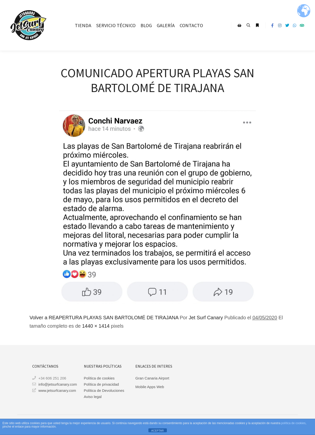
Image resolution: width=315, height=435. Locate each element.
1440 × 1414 (96, 326)
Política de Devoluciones (104, 390)
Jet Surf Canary (206, 317)
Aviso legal (93, 397)
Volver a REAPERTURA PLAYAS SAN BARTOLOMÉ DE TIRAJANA (104, 317)
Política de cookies (99, 378)
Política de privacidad (101, 384)
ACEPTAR (157, 430)
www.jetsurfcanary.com (54, 390)
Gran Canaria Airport (152, 378)
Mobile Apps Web (149, 387)
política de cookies (293, 423)
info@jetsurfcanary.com (54, 384)
